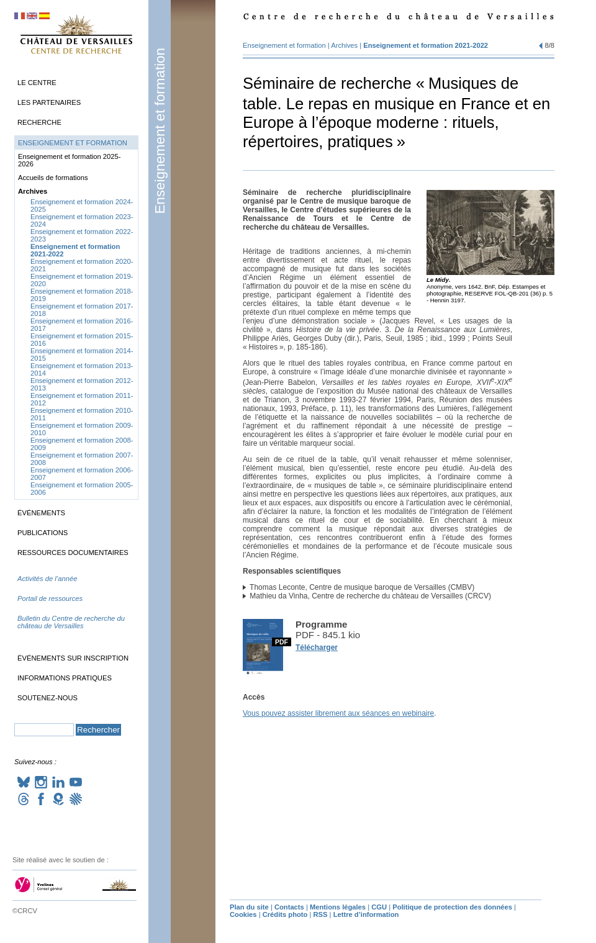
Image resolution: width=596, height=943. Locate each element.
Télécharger (317, 647)
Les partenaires (49, 102)
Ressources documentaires (73, 552)
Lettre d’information (366, 914)
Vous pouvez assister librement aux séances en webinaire (338, 713)
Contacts (289, 907)
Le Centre (36, 82)
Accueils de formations (53, 177)
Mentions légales (338, 907)
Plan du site (249, 907)
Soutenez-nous (47, 698)
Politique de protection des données (452, 907)
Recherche (39, 122)
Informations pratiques (64, 678)
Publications (42, 532)
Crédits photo (285, 914)
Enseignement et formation (160, 131)
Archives (344, 45)
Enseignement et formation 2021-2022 (425, 45)
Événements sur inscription (73, 658)
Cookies (243, 914)
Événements (41, 513)
